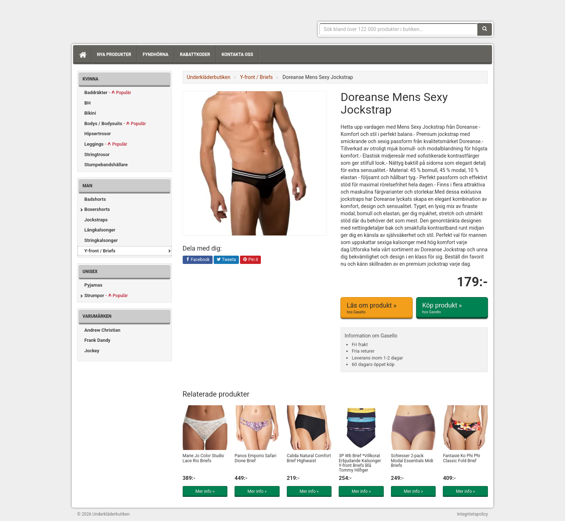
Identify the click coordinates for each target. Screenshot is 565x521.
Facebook (198, 260)
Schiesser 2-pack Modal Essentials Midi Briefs (412, 460)
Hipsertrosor (97, 133)
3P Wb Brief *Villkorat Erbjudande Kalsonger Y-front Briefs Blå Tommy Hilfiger (360, 463)
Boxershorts (97, 209)
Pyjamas (93, 285)
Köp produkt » (452, 307)
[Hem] (82, 54)
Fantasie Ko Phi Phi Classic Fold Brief (461, 458)
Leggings (105, 144)
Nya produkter (114, 54)
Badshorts (95, 199)
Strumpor (106, 295)
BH (87, 103)
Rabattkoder (195, 54)
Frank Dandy (97, 340)
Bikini (90, 113)
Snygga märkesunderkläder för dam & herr (131, 20)
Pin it (250, 260)
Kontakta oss (237, 54)
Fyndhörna (155, 54)
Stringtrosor (97, 154)
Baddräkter (107, 92)
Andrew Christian (102, 330)
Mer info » (204, 491)
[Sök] (484, 29)
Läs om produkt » (376, 307)
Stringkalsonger (101, 240)
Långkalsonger (99, 230)
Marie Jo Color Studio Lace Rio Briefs (203, 458)
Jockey (91, 350)
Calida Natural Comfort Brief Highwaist (309, 458)
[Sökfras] (398, 29)
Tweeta (226, 260)
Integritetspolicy (472, 514)
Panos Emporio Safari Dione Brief (255, 458)
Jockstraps (96, 219)
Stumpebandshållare (106, 164)
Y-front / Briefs (99, 250)
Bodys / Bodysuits (115, 123)
